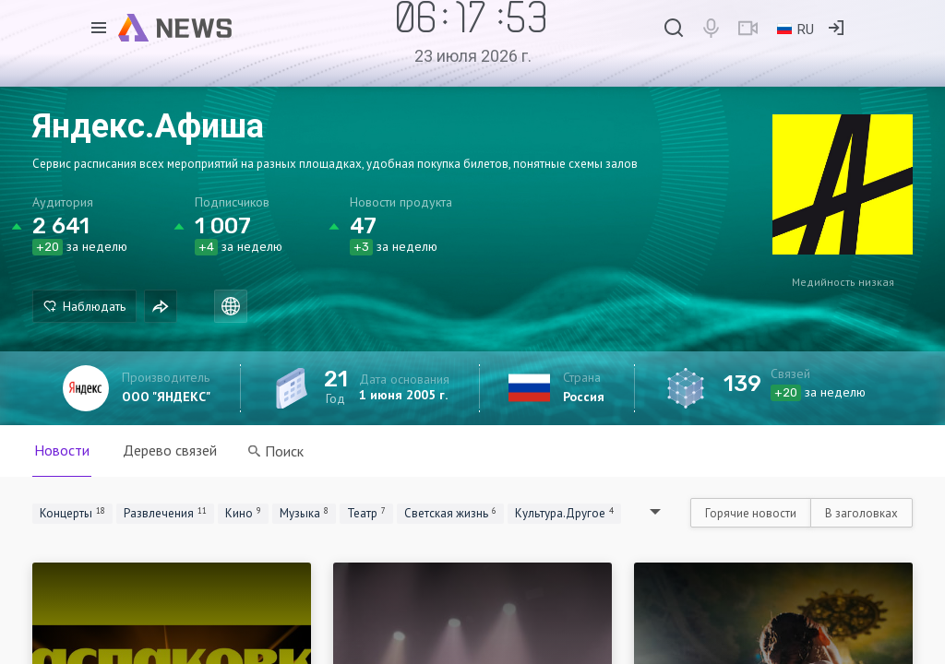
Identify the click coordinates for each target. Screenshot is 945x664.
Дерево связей (170, 450)
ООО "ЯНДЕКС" (166, 396)
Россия (583, 396)
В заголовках (861, 513)
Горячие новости (750, 513)
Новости (62, 450)
